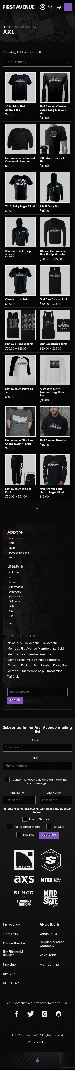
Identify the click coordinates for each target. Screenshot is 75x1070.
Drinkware (15, 592)
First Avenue (11, 925)
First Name (17, 793)
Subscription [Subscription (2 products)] (54, 671)
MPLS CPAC (11, 984)
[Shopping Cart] (59, 7)
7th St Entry (10, 934)
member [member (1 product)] (32, 654)
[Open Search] (51, 7)
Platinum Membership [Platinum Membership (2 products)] (36, 665)
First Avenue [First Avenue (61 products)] (32, 643)
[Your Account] (42, 7)
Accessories (16, 538)
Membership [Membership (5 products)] (16, 660)
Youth (12, 558)
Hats (11, 543)
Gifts (11, 606)
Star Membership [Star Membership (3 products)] (32, 671)
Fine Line (25, 834)
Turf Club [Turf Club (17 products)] (13, 676)
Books (12, 582)
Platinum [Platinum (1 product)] (13, 665)
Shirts (12, 548)
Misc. (12, 611)
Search (15, 700)
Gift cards (15, 602)
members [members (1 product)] (46, 654)
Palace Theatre (35, 819)
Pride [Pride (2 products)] (56, 665)
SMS (35, 759)
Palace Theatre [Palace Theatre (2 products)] (48, 660)
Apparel (15, 532)
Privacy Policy (37, 1043)
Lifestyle (15, 567)
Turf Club (55, 827)
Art (10, 577)
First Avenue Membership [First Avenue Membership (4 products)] (38, 649)
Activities (14, 573)
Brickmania (16, 587)
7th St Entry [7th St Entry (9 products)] (14, 643)
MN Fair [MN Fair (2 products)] (32, 660)
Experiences (16, 597)
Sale (10, 624)
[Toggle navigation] (68, 7)
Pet (11, 616)
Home (7, 27)
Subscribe (49, 835)
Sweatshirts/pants (19, 553)
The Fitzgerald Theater (24, 827)
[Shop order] (37, 62)
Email (35, 741)
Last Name (54, 793)
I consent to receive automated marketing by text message (36, 781)
